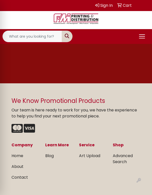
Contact (20, 177)
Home (17, 156)
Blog (49, 156)
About (18, 166)
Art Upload (89, 156)
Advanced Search (123, 159)
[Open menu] (142, 36)
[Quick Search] (32, 36)
